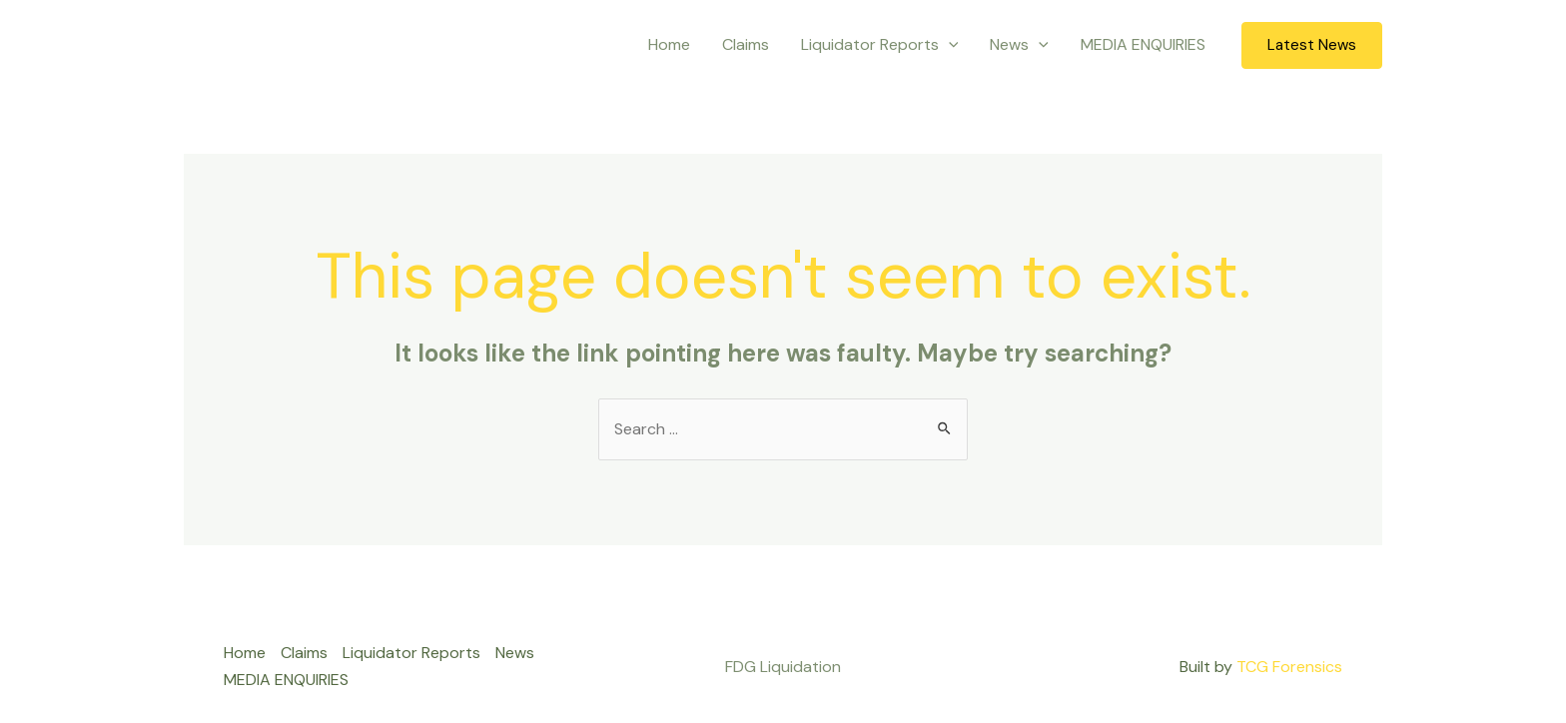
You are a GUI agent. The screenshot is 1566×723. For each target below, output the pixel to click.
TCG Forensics (1289, 666)
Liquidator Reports (880, 45)
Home (669, 44)
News (1019, 45)
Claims (745, 44)
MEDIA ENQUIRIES (1143, 44)
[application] (949, 45)
